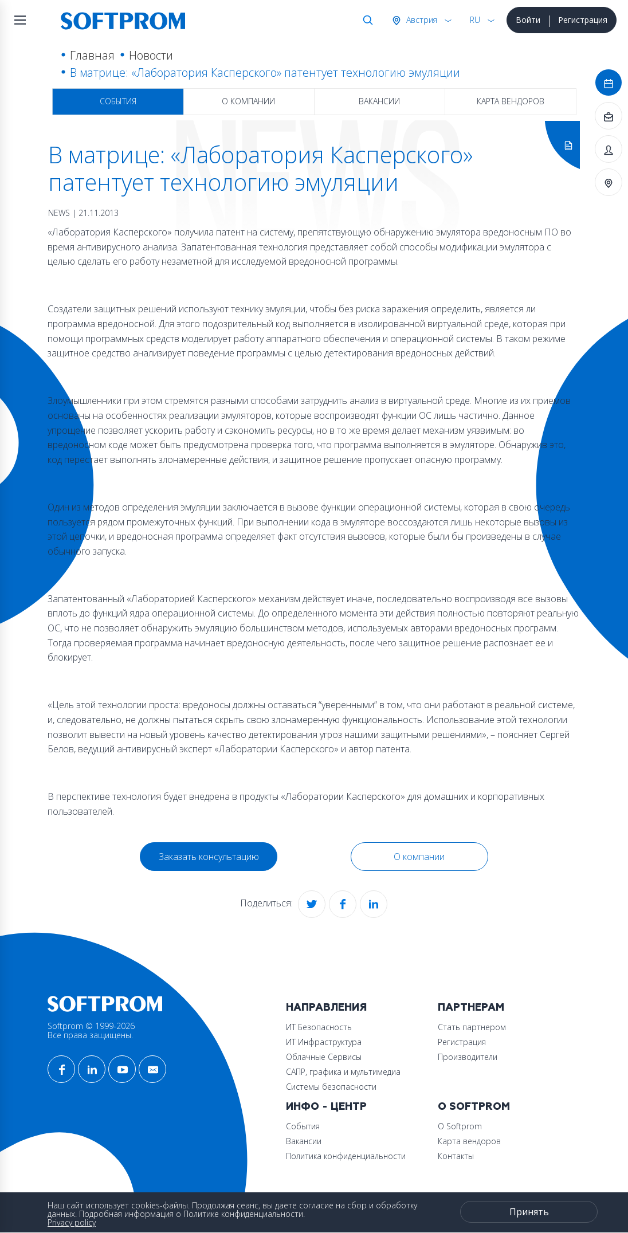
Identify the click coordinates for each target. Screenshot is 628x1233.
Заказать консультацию (209, 856)
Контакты (456, 1155)
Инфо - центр (326, 1106)
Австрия (420, 19)
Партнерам (471, 1007)
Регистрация (582, 19)
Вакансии (379, 101)
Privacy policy (72, 1222)
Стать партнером (472, 1027)
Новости (151, 55)
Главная (92, 55)
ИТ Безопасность (319, 1027)
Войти (528, 19)
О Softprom (474, 1106)
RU (475, 19)
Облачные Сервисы (324, 1056)
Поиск (365, 20)
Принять (529, 1211)
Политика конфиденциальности (346, 1155)
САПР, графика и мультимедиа (343, 1071)
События (118, 101)
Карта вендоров (510, 101)
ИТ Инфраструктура (324, 1041)
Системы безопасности (331, 1086)
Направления (326, 1007)
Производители (467, 1056)
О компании (248, 101)
